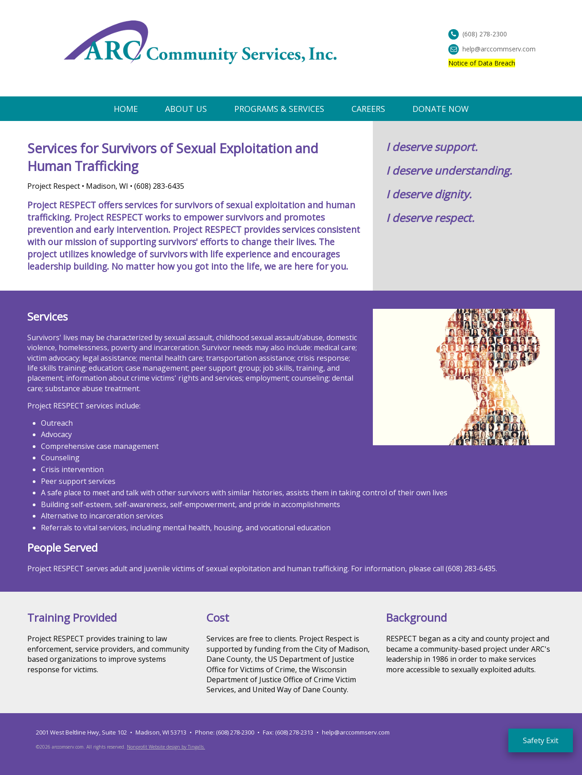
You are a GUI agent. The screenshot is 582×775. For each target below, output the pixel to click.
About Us (186, 108)
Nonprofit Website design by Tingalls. (166, 747)
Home (126, 108)
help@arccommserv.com (499, 49)
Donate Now (440, 108)
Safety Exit (540, 740)
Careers (368, 108)
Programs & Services (279, 108)
